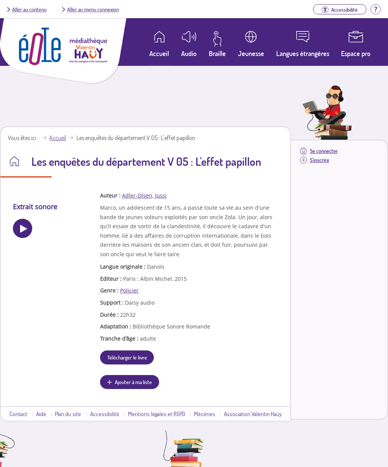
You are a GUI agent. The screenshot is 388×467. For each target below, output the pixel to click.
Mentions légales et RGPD (156, 413)
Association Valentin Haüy (253, 413)
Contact (18, 413)
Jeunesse (251, 53)
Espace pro (356, 53)
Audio (189, 53)
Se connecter (324, 151)
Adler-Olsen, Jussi (144, 195)
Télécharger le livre (127, 357)
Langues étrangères (302, 53)
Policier (129, 290)
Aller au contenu (29, 9)
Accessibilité (104, 413)
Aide (41, 413)
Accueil (57, 138)
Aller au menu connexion (93, 9)
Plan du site (68, 413)
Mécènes (204, 413)
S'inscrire (319, 160)
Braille (217, 53)
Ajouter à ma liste (133, 381)
